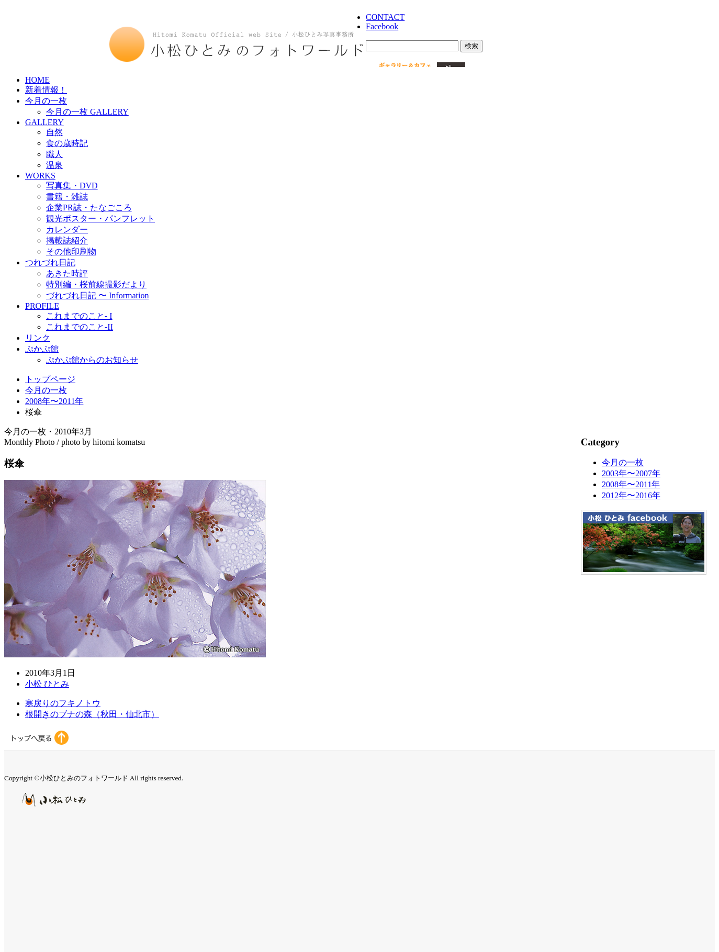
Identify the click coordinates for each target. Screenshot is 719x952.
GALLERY (44, 122)
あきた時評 (67, 273)
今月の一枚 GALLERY (87, 111)
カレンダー (67, 229)
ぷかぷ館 (42, 348)
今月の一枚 (46, 100)
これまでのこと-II (79, 326)
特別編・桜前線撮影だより (96, 284)
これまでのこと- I (79, 315)
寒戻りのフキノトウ (62, 703)
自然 (54, 132)
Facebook (382, 26)
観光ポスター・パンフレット (100, 218)
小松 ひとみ (47, 683)
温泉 (54, 165)
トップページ (50, 379)
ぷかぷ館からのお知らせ (92, 359)
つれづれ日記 (50, 262)
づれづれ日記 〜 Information (97, 295)
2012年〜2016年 (631, 495)
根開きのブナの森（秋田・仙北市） (92, 714)
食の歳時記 (67, 143)
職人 (54, 154)
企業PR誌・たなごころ (89, 207)
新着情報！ (46, 89)
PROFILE (42, 305)
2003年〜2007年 (631, 473)
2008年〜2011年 (54, 401)
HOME (37, 79)
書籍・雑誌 (67, 196)
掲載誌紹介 (67, 240)
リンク (37, 337)
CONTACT (385, 17)
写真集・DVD (72, 185)
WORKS (40, 175)
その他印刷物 (71, 251)
